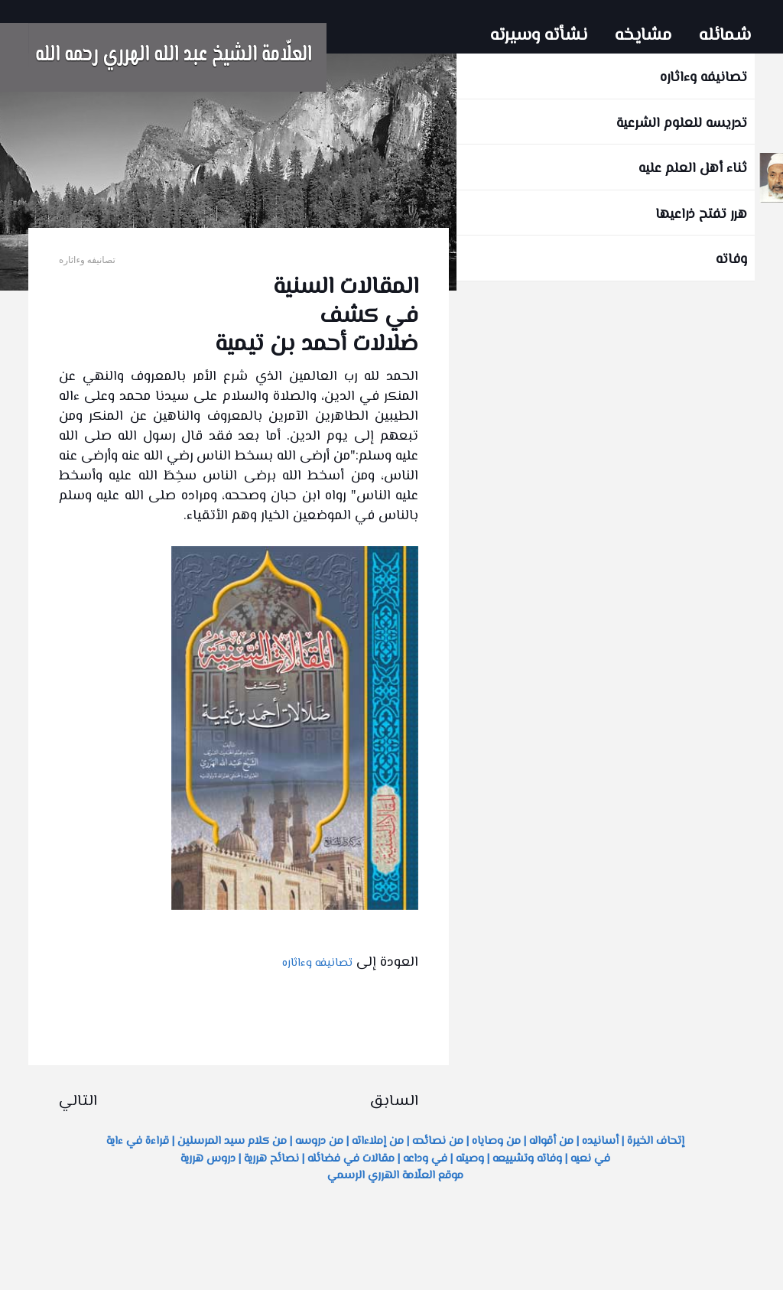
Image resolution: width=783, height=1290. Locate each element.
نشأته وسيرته (538, 36)
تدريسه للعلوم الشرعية (681, 124)
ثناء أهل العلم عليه (692, 169)
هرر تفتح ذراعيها (701, 215)
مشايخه (643, 36)
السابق (394, 1101)
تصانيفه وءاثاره (703, 78)
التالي (78, 1101)
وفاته (731, 260)
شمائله (725, 36)
